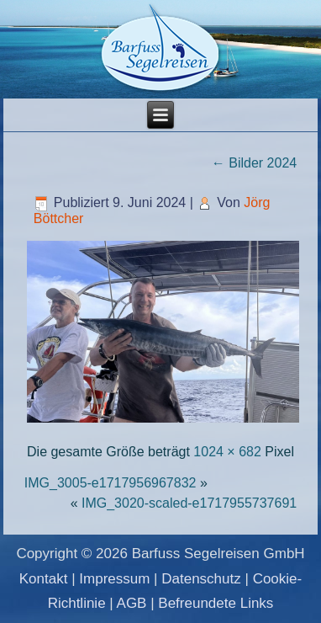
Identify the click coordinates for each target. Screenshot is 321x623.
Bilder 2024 (254, 163)
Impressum (114, 579)
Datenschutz (201, 579)
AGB (132, 603)
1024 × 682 (227, 452)
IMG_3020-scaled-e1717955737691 (189, 503)
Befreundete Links (215, 603)
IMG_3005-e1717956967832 (110, 483)
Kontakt (43, 579)
